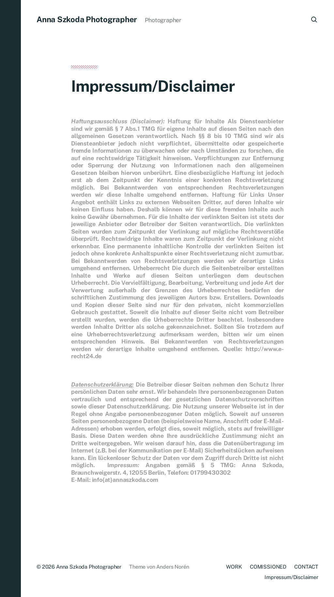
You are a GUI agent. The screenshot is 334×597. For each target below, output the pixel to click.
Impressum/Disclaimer (291, 577)
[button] (10, 298)
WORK (234, 567)
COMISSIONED (268, 567)
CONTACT (306, 567)
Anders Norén (172, 567)
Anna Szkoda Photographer (87, 19)
